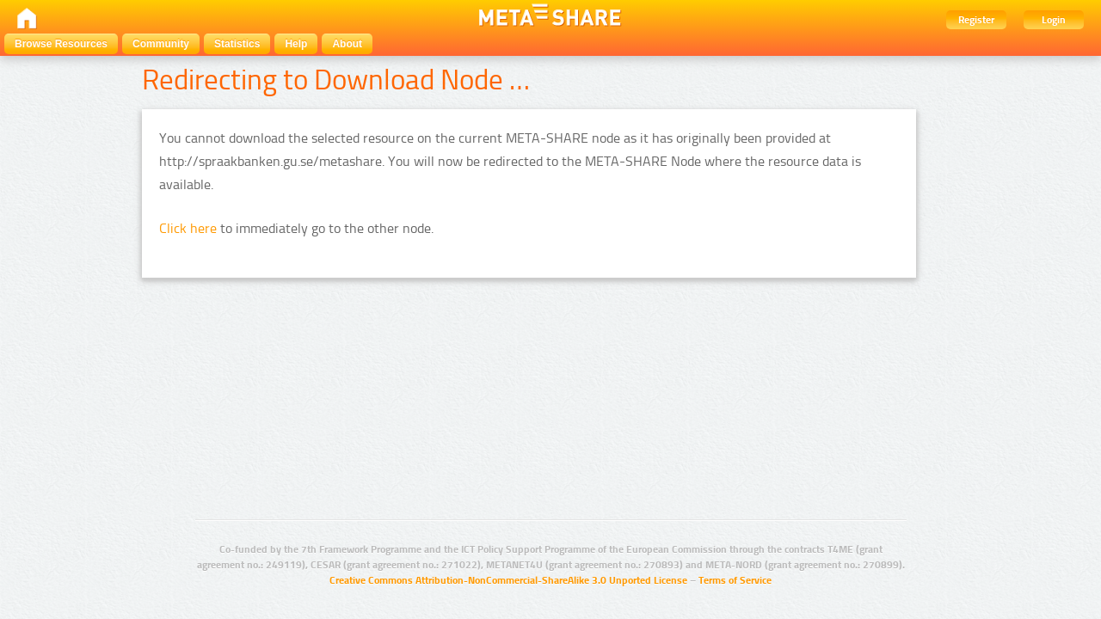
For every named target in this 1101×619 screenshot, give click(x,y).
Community (160, 44)
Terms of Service (735, 580)
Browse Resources (61, 44)
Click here (188, 228)
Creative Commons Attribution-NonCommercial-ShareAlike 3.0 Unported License (508, 580)
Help (296, 44)
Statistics (237, 44)
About (347, 44)
